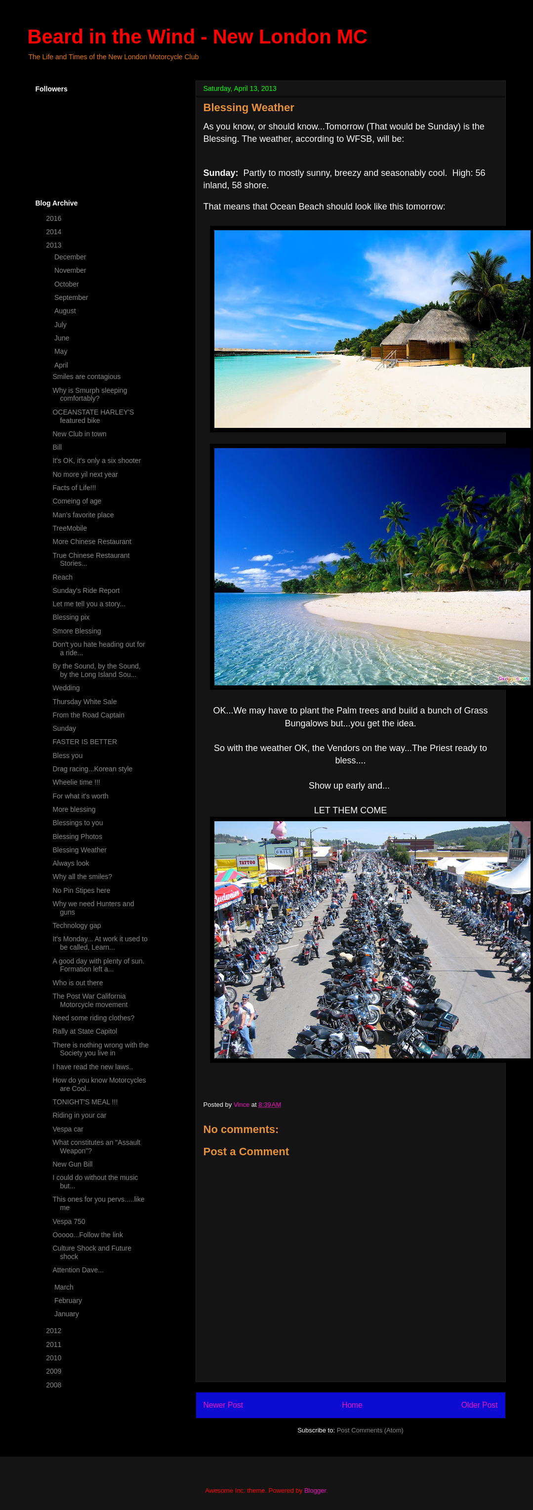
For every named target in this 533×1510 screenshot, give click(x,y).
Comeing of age (76, 501)
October (67, 284)
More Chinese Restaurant (91, 541)
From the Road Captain (88, 715)
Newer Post (224, 1405)
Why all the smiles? (82, 877)
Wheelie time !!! (76, 782)
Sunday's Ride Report (86, 590)
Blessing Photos (77, 836)
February (69, 1300)
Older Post (479, 1405)
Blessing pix (70, 617)
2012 (54, 1331)
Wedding (66, 688)
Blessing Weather (79, 850)
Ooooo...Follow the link (87, 1235)
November (71, 270)
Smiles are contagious (86, 376)
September (72, 297)
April (62, 365)
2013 (54, 245)
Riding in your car (79, 1115)
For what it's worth (80, 796)
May (61, 351)
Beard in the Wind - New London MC (198, 36)
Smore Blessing (76, 631)
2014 (54, 232)
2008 (54, 1385)
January (67, 1314)
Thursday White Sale (84, 702)
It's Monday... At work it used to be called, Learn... (99, 943)
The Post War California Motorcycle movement (89, 1000)
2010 (54, 1358)
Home (352, 1405)
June (62, 338)
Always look (70, 863)
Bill (57, 447)
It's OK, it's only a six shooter (96, 460)
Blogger (315, 1490)
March (65, 1287)
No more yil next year (85, 474)
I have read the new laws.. (92, 1067)
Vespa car (67, 1129)
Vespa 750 (68, 1221)
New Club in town (79, 434)
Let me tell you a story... (88, 604)
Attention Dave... (78, 1270)
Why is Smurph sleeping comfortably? (89, 394)
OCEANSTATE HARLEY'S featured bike (93, 416)
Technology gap (76, 925)
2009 (54, 1371)
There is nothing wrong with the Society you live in (100, 1049)
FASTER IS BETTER (84, 742)
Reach (62, 577)
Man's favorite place (83, 515)
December (71, 257)
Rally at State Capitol (84, 1031)
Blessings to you (77, 823)
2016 (54, 218)
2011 (54, 1344)
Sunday (64, 728)
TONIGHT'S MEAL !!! (85, 1102)
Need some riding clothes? (93, 1018)
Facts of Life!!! (74, 488)
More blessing (73, 809)
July (61, 325)
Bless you (67, 755)
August (66, 311)
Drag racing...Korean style (92, 769)
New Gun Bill (72, 1164)
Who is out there (77, 983)
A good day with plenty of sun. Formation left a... (98, 965)
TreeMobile (69, 528)
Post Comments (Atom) (370, 1430)
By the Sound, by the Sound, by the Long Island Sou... (96, 670)
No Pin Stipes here (81, 890)
